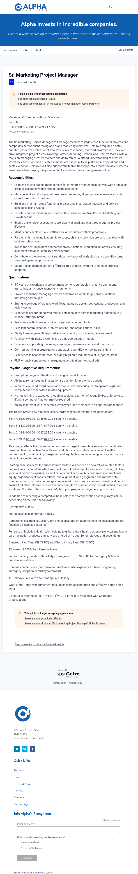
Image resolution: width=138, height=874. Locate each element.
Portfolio (19, 770)
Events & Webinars (31, 848)
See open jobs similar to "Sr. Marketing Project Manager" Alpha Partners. (59, 103)
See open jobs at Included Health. (37, 98)
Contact (18, 790)
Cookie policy (75, 683)
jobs (26, 50)
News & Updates (30, 842)
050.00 (30, 418)
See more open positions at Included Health (39, 644)
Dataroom (19, 797)
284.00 (48, 432)
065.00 (30, 439)
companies (10, 50)
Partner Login (21, 804)
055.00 (30, 425)
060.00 (30, 432)
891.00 (48, 439)
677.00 (48, 425)
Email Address (26, 824)
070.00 (48, 418)
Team (17, 777)
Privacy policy (59, 683)
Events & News (22, 784)
